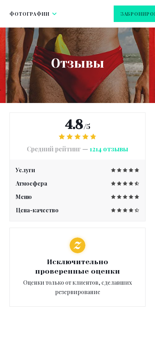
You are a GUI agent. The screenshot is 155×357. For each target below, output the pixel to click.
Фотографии (33, 14)
